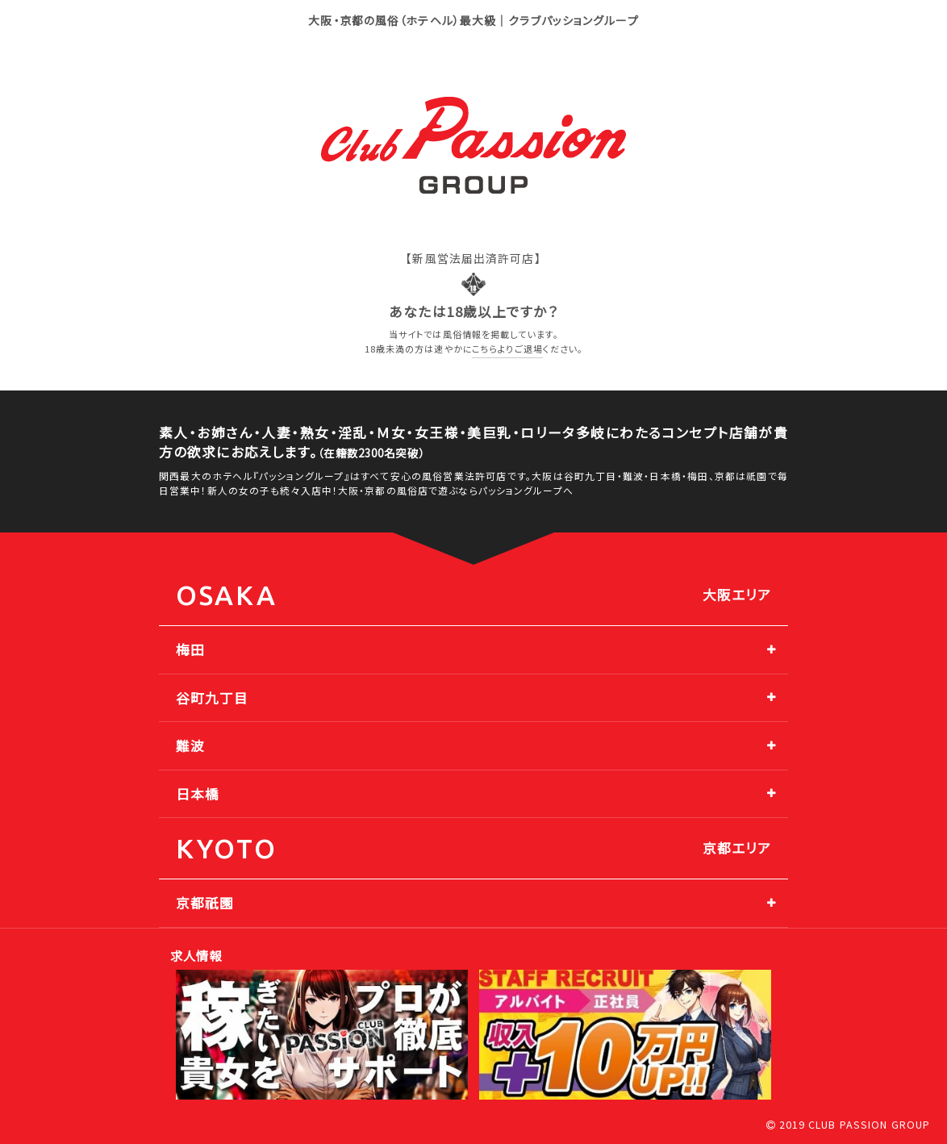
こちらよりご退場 (507, 348)
